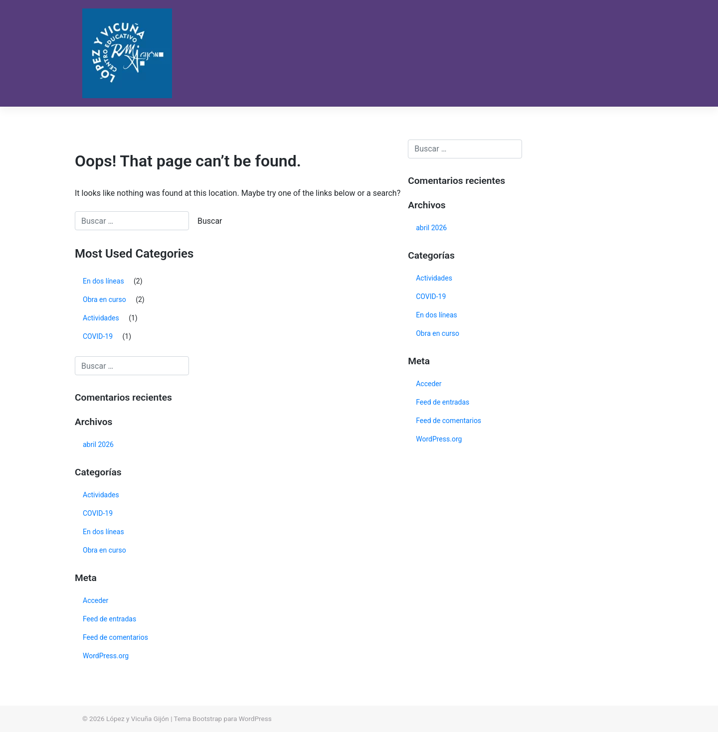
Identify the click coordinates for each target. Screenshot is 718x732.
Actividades (101, 318)
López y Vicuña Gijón (137, 719)
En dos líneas (103, 281)
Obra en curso (104, 299)
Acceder (95, 600)
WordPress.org (106, 656)
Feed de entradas (109, 619)
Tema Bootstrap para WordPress (223, 719)
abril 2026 (98, 444)
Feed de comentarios (115, 637)
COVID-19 (98, 336)
